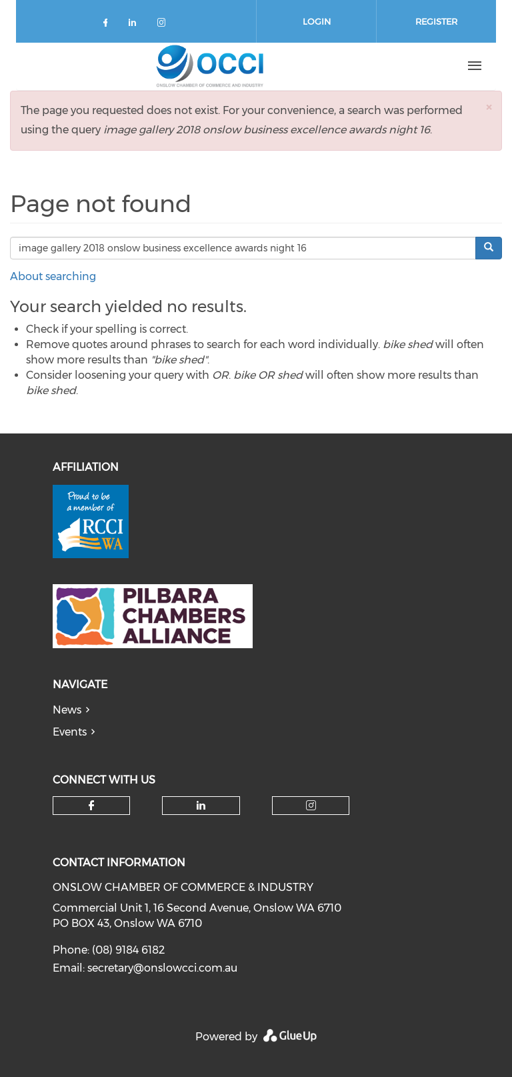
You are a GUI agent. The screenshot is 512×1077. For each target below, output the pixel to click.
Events (70, 732)
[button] (488, 107)
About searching (53, 276)
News (67, 710)
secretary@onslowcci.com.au (162, 968)
